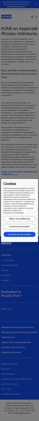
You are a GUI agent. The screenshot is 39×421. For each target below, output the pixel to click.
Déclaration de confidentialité (13, 212)
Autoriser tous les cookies (19, 234)
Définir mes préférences (19, 219)
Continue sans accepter (19, 226)
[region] (19, 210)
